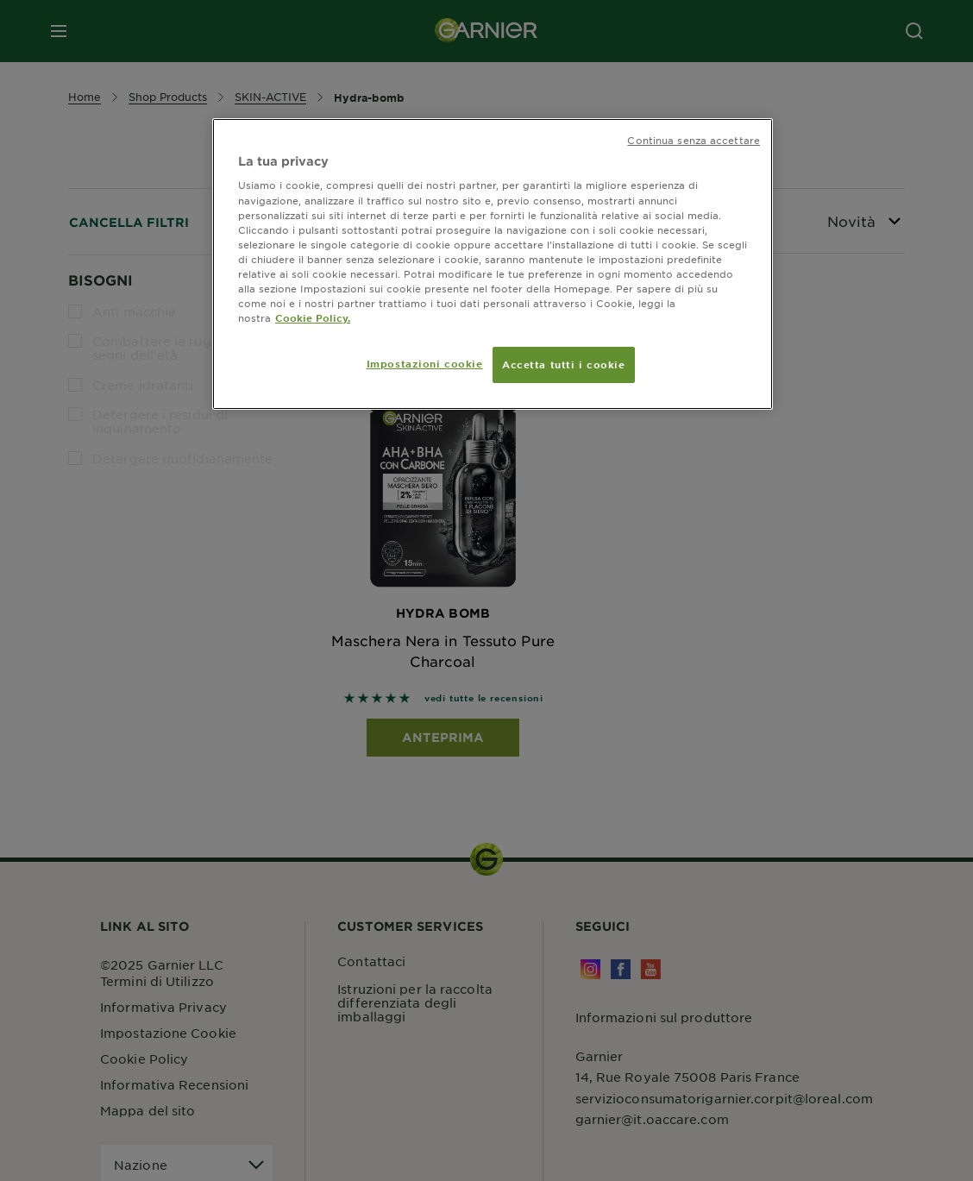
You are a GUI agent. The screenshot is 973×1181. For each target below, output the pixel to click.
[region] (492, 264)
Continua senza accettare (693, 140)
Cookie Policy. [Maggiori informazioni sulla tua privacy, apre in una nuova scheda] (312, 317)
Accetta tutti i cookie (563, 364)
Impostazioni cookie (425, 363)
